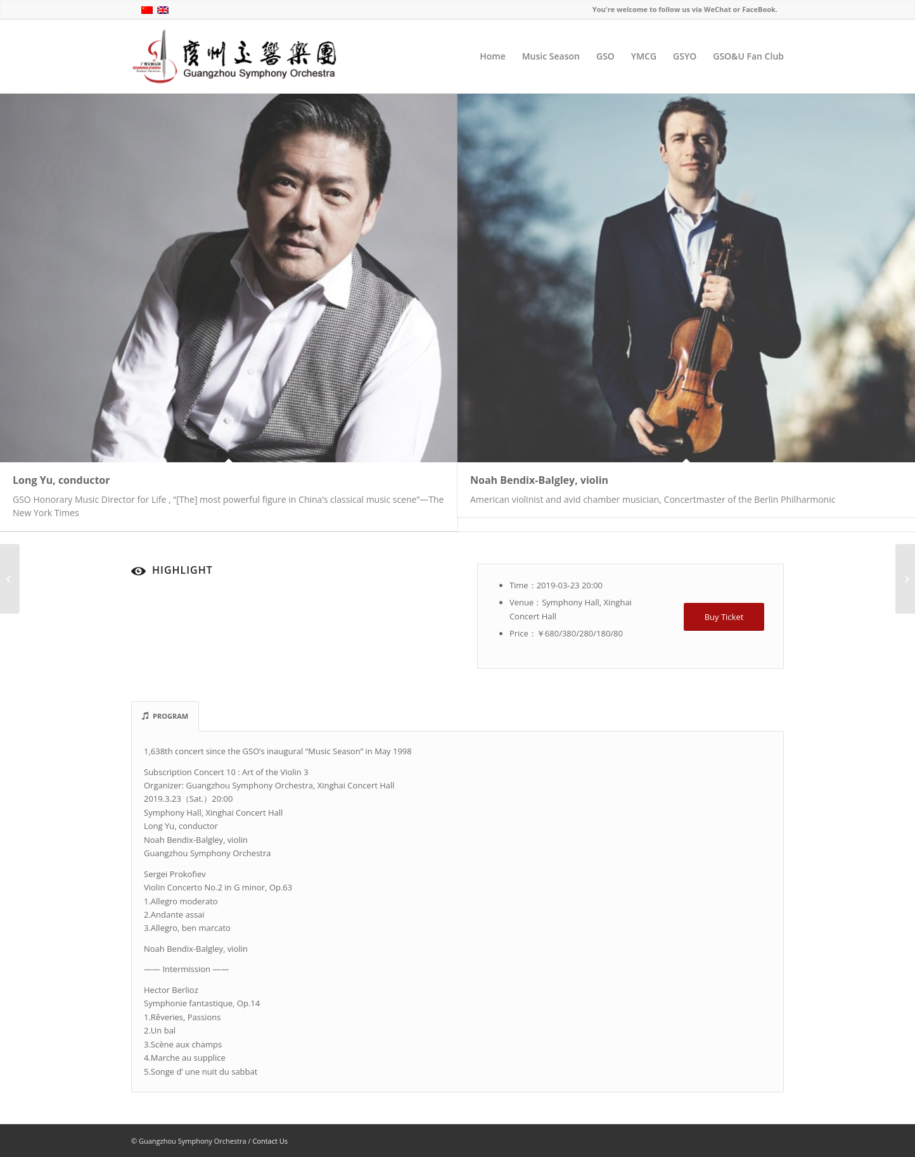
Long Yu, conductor (61, 480)
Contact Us (270, 1141)
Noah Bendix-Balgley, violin (539, 480)
